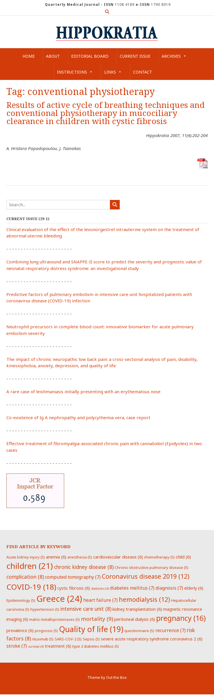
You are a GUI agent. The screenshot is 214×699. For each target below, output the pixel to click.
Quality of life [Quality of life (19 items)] (91, 629)
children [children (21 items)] (29, 565)
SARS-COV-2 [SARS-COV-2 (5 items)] (68, 639)
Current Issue (135, 56)
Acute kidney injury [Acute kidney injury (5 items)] (25, 557)
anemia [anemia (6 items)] (56, 557)
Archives (174, 56)
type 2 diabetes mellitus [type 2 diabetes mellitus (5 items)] (95, 646)
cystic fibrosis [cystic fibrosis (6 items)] (73, 588)
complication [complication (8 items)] (25, 576)
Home (29, 56)
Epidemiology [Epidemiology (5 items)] (20, 600)
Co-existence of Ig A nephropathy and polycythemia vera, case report (78, 417)
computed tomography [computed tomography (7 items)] (73, 577)
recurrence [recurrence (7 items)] (170, 630)
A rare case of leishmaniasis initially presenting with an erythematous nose (83, 391)
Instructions (75, 72)
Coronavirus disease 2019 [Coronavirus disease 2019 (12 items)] (145, 576)
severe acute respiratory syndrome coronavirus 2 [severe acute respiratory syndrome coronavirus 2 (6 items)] (151, 639)
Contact (142, 72)
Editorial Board (89, 56)
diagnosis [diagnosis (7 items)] (169, 588)
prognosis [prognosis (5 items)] (46, 630)
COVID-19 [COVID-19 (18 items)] (31, 587)
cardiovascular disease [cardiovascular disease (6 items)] (118, 557)
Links (113, 72)
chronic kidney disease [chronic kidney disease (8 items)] (84, 566)
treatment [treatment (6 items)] (58, 646)
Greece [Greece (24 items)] (59, 598)
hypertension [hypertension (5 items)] (44, 609)
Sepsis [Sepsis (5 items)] (91, 639)
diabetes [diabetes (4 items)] (100, 588)
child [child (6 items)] (183, 557)
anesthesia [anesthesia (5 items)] (79, 557)
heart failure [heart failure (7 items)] (100, 600)
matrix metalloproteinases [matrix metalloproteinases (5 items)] (54, 619)
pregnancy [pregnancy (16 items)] (181, 618)
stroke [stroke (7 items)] (16, 646)
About (53, 56)
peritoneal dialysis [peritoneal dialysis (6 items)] (134, 619)
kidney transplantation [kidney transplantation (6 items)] (137, 609)
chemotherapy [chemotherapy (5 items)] (159, 557)
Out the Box (116, 677)
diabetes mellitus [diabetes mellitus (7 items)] (132, 588)
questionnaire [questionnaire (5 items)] (139, 630)
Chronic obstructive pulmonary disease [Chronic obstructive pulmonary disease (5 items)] (151, 567)
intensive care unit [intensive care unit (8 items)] (85, 608)
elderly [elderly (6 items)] (193, 588)
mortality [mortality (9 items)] (97, 618)
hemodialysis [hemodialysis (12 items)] (144, 599)
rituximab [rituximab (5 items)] (43, 639)
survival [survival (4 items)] (36, 646)
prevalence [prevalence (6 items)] (20, 630)
